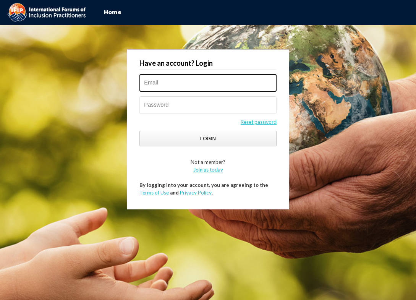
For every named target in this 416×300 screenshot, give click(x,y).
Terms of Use (154, 193)
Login (208, 138)
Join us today (208, 170)
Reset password (259, 122)
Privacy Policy (196, 193)
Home (112, 12)
